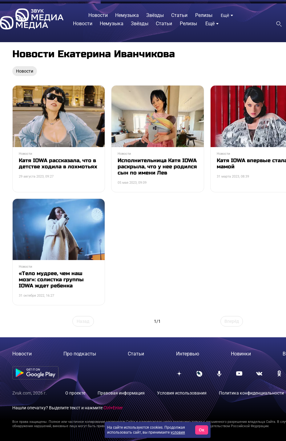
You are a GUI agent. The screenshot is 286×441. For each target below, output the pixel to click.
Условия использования (182, 393)
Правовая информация (121, 393)
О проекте (75, 393)
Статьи (136, 354)
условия (178, 432)
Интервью (187, 354)
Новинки (241, 354)
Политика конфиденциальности (251, 393)
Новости (22, 354)
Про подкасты (79, 354)
